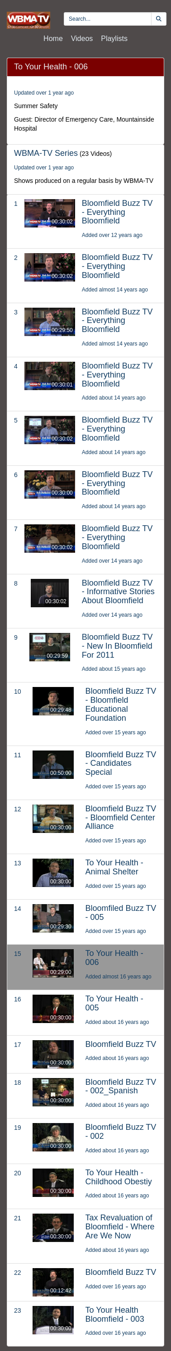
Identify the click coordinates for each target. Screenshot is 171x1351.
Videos (82, 38)
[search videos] (108, 19)
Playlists (114, 38)
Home (53, 38)
